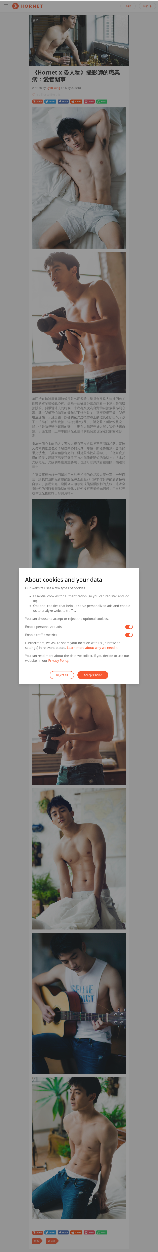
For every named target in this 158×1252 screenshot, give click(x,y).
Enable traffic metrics (41, 635)
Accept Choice (93, 675)
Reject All (62, 675)
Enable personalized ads (43, 626)
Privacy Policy (58, 660)
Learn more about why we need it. (92, 647)
